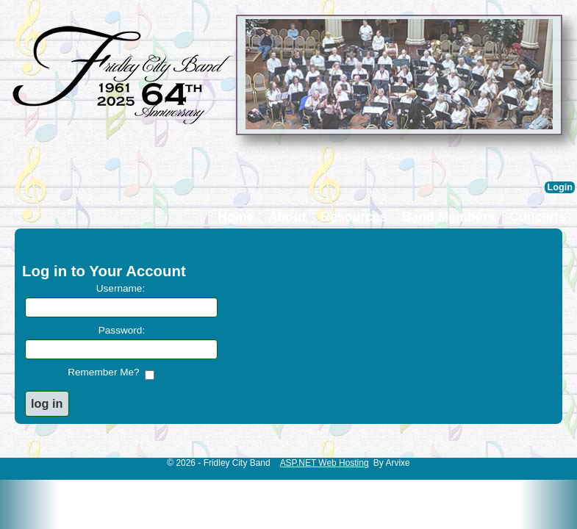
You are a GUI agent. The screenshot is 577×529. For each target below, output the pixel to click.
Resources (353, 216)
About (287, 216)
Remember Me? (106, 372)
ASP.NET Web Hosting (324, 463)
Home (236, 216)
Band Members (448, 216)
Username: (120, 288)
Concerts (537, 216)
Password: (121, 330)
